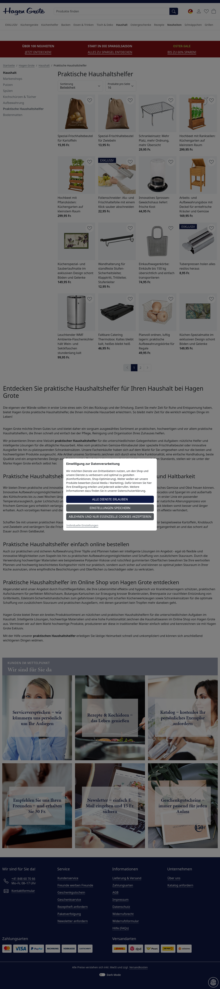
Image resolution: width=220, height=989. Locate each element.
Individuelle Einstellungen (82, 525)
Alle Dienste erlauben (110, 499)
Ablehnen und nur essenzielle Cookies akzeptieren (110, 517)
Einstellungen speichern (110, 508)
